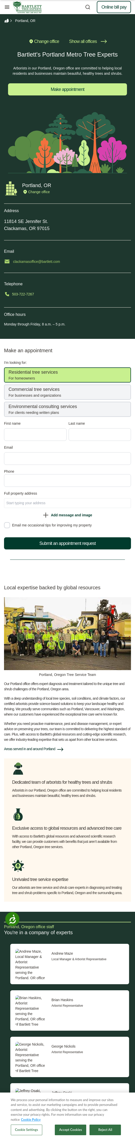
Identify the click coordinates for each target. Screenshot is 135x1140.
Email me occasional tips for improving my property (54, 525)
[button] (67, 749)
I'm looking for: (17, 363)
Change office (43, 41)
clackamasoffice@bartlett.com (38, 262)
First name (14, 423)
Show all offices (88, 41)
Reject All (105, 1130)
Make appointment (67, 89)
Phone (11, 471)
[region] (67, 1116)
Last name (78, 423)
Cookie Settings (26, 1130)
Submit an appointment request (69, 543)
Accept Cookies (70, 1130)
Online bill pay (113, 7)
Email (10, 447)
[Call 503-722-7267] (69, 294)
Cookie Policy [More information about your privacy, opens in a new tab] (31, 1120)
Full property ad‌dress (22, 493)
